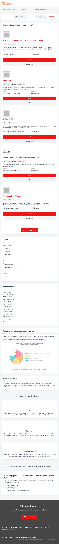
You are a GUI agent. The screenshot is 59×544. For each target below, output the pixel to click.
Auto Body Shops (8, 309)
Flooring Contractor (9, 311)
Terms (46, 527)
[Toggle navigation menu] (56, 3)
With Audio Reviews (11, 267)
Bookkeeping (9, 277)
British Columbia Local (8, 9)
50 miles (7, 251)
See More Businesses (29, 230)
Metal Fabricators (8, 316)
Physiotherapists (8, 294)
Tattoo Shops (7, 301)
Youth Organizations (9, 314)
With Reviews (9, 264)
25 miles (7, 248)
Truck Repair (7, 306)
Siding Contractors (8, 299)
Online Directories (15, 527)
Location (32, 17)
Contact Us (38, 527)
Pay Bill (12, 530)
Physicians (6, 322)
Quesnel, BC (24, 9)
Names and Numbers (28, 537)
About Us (28, 527)
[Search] (51, 17)
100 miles (8, 254)
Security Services (8, 296)
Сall (29, 60)
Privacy (5, 530)
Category (10, 17)
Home (4, 527)
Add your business (29, 517)
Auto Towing (7, 304)
